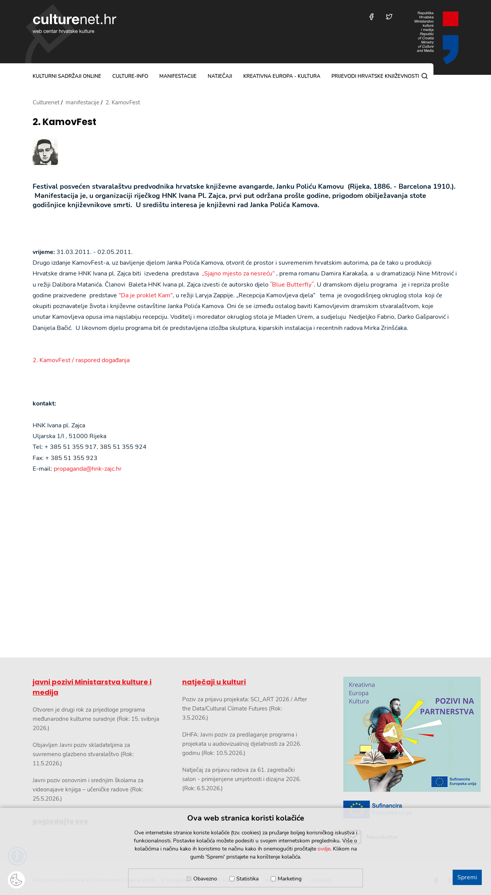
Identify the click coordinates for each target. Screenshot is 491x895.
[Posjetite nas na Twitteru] (389, 16)
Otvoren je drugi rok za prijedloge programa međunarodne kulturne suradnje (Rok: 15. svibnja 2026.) (96, 719)
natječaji (220, 76)
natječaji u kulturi (214, 682)
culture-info (130, 76)
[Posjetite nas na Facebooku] (371, 16)
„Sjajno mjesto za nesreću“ (238, 273)
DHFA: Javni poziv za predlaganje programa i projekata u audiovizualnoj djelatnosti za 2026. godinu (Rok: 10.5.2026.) (241, 744)
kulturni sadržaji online (67, 76)
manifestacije (177, 76)
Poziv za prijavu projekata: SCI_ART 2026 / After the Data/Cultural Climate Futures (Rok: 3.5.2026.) (244, 709)
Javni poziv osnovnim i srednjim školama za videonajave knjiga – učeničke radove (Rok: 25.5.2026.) (88, 789)
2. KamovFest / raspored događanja (81, 360)
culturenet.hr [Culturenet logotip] (74, 23)
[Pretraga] (425, 76)
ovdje (324, 848)
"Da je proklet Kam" (146, 295)
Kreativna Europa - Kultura (281, 76)
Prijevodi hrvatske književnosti (375, 76)
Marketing (290, 878)
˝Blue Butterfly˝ (292, 284)
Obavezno (205, 878)
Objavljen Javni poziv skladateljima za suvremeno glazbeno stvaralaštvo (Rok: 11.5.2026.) (83, 754)
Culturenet (46, 102)
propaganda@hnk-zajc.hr (88, 469)
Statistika (247, 878)
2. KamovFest (64, 122)
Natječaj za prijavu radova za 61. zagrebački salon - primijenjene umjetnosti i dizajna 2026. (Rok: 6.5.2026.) (241, 779)
